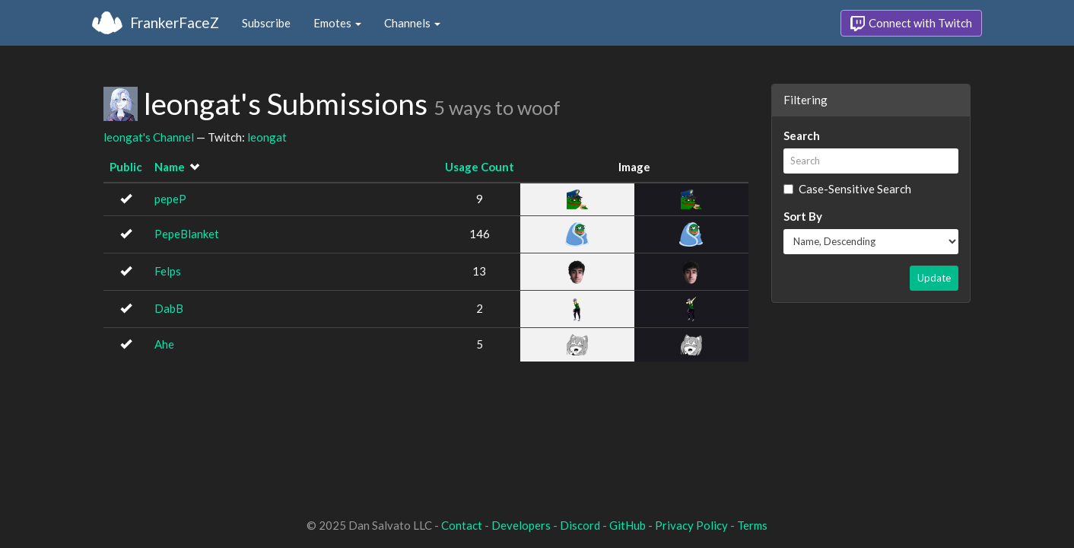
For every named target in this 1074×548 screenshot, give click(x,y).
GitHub (627, 525)
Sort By (802, 216)
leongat (267, 137)
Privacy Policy (691, 525)
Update (934, 278)
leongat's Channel (148, 137)
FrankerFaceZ (174, 22)
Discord (580, 525)
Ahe (164, 344)
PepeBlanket (186, 234)
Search (801, 135)
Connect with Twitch (911, 23)
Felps (167, 271)
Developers (521, 525)
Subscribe (266, 23)
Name (169, 167)
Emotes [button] (337, 23)
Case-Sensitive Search (847, 189)
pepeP (170, 199)
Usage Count (479, 167)
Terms (752, 525)
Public (126, 167)
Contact (461, 525)
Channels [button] (412, 23)
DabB (168, 308)
